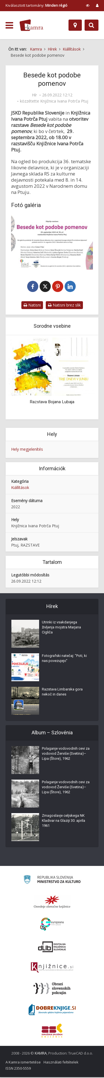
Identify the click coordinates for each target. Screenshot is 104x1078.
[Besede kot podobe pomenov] (52, 242)
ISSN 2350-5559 (18, 1069)
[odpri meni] (9, 25)
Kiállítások (20, 488)
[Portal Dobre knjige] (52, 1010)
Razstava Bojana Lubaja (52, 402)
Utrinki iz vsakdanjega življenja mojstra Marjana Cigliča (61, 628)
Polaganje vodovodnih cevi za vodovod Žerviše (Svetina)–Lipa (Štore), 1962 (66, 754)
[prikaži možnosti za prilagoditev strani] (88, 5)
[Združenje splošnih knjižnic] (52, 1031)
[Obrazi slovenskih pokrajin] (52, 989)
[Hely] (75, 25)
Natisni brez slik (64, 305)
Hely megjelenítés (27, 449)
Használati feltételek (61, 1062)
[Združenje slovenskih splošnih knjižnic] (52, 968)
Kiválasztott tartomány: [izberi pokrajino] (36, 5)
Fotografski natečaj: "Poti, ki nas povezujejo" (64, 659)
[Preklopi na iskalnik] (91, 25)
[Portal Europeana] (52, 925)
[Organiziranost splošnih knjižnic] (52, 903)
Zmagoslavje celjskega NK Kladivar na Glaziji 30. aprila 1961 (63, 821)
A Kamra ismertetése (23, 1062)
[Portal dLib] (52, 947)
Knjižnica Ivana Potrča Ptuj (64, 101)
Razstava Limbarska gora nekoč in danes (62, 692)
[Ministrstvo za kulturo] (52, 881)
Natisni (32, 305)
